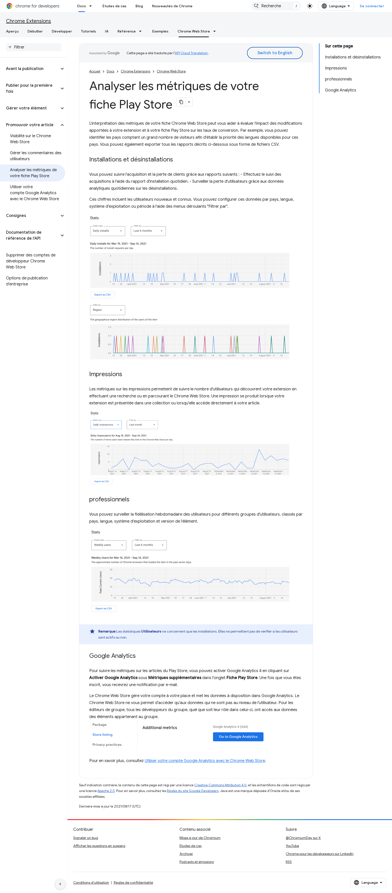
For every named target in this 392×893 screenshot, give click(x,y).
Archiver (186, 854)
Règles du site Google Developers (192, 791)
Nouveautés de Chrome (172, 6)
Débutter (35, 31)
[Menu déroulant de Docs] (92, 6)
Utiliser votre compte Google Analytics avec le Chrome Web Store (205, 760)
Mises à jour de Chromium (200, 838)
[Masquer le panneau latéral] (60, 884)
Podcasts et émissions (197, 862)
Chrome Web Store (171, 71)
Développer (62, 31)
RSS (289, 862)
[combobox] (276, 5)
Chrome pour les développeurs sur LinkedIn (320, 854)
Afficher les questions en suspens (99, 846)
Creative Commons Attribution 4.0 (220, 785)
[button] (29, 68)
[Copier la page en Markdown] (181, 102)
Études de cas (114, 6)
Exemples (160, 31)
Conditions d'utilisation (91, 883)
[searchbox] (33, 47)
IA (106, 31)
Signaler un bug (85, 838)
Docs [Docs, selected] (81, 6)
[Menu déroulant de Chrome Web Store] (216, 31)
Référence (127, 31)
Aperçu (12, 31)
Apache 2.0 (106, 791)
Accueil (94, 71)
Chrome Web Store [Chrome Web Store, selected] (194, 31)
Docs (110, 71)
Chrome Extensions (28, 21)
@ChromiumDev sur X (303, 838)
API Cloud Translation (191, 53)
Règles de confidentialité (133, 883)
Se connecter (372, 6)
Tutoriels (88, 31)
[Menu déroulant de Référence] (142, 31)
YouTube (292, 846)
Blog (139, 6)
